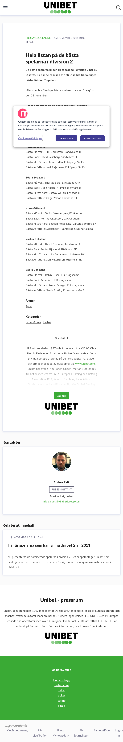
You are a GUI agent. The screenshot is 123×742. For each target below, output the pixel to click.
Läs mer (61, 395)
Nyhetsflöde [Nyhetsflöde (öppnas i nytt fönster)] (102, 730)
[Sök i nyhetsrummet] (118, 7)
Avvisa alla (66, 138)
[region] (61, 126)
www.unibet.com (85, 363)
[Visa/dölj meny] (5, 7)
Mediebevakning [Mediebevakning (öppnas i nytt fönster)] (17, 730)
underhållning (34, 322)
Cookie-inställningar (30, 138)
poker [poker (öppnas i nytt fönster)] (61, 695)
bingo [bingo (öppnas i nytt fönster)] (61, 705)
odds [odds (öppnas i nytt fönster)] (61, 690)
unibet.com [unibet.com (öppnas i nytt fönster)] (61, 685)
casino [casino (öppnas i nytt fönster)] (61, 700)
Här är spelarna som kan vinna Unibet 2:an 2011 (49, 545)
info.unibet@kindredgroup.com (61, 501)
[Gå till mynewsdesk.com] (16, 726)
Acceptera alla (92, 138)
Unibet (47, 322)
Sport (29, 306)
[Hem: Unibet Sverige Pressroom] (60, 7)
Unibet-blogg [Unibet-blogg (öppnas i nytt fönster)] (61, 680)
